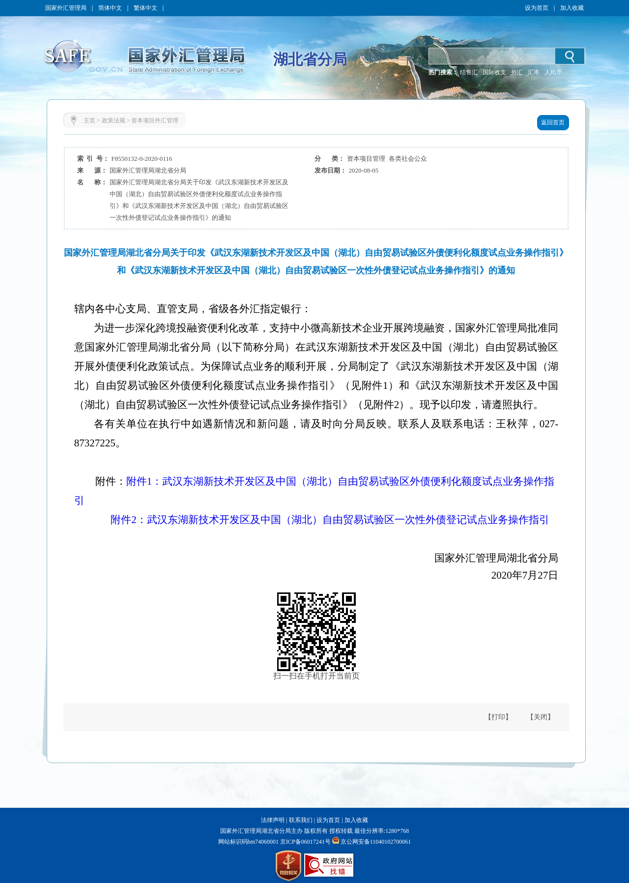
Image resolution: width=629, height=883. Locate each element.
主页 (89, 120)
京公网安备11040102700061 (376, 841)
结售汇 (469, 72)
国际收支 (494, 72)
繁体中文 (145, 7)
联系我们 (301, 820)
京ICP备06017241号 (305, 841)
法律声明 (273, 820)
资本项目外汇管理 (154, 120)
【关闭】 (540, 717)
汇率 (534, 72)
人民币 (553, 72)
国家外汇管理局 (65, 7)
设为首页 (536, 7)
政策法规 (113, 120)
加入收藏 (572, 7)
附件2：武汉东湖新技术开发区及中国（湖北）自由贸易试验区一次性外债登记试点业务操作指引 (330, 520)
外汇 (517, 72)
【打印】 (498, 717)
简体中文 (110, 7)
